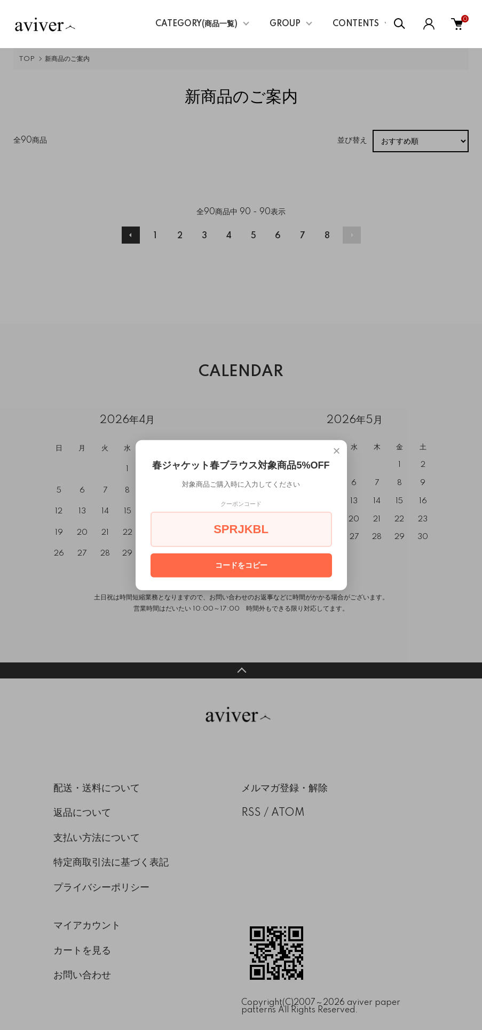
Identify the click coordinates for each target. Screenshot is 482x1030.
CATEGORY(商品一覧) (196, 24)
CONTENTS (356, 24)
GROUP (285, 24)
